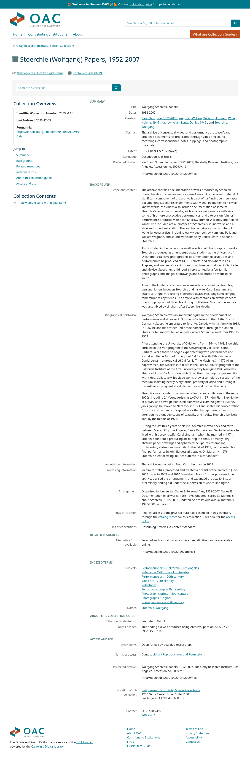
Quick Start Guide (139, 746)
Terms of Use (194, 729)
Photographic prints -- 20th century (165, 594)
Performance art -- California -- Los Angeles (170, 568)
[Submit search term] (235, 23)
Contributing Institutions (47, 34)
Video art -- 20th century (158, 581)
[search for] (178, 23)
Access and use (26, 183)
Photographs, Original (156, 598)
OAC (35, 19)
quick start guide (141, 4)
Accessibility (194, 737)
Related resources (28, 166)
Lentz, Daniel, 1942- (194, 122)
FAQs (130, 742)
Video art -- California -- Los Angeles (165, 572)
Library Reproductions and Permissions (179, 654)
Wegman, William (190, 118)
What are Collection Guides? (215, 34)
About (78, 34)
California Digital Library (47, 746)
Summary (22, 155)
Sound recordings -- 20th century (163, 589)
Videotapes (149, 585)
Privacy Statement (198, 733)
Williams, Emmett (215, 118)
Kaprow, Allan (170, 122)
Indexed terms (26, 172)
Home (18, 34)
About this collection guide (34, 178)
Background (24, 161)
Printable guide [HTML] (88, 73)
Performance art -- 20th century (163, 576)
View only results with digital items (40, 73)
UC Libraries (84, 742)
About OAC (134, 733)
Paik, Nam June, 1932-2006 (159, 118)
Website (147, 715)
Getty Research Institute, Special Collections (45, 46)
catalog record (168, 517)
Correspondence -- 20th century (163, 602)
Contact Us (193, 742)
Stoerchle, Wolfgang (155, 608)
